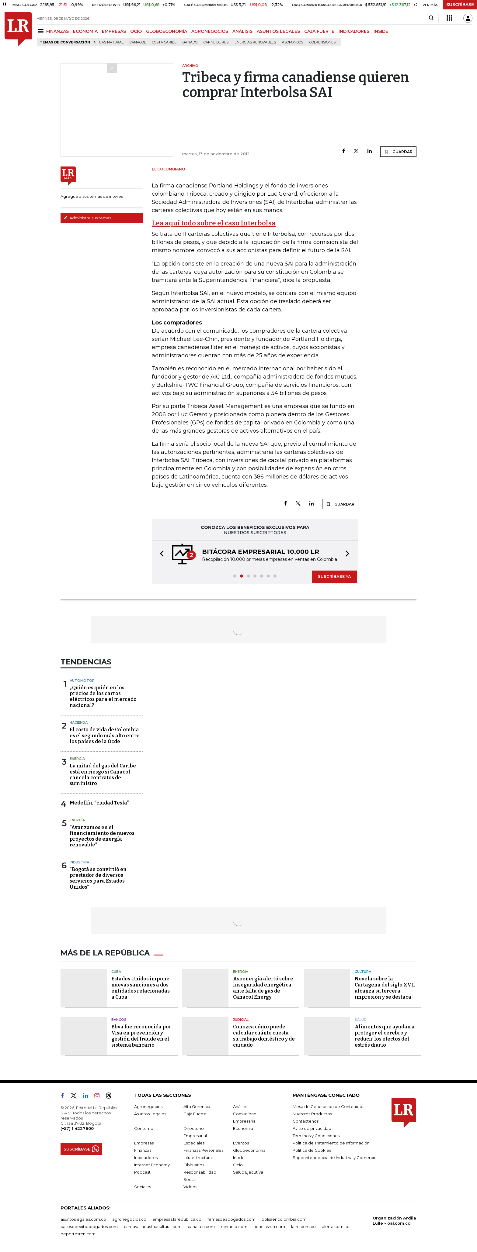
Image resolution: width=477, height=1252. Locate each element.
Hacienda (79, 722)
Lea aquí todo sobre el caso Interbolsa (214, 223)
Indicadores (146, 1157)
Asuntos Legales (150, 1113)
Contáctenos (306, 1121)
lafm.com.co (303, 1226)
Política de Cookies (312, 1150)
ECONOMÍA (85, 31)
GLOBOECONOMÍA (166, 31)
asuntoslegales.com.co (83, 1219)
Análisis (240, 1106)
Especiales (193, 1143)
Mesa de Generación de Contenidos (328, 1106)
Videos (190, 1186)
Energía (77, 758)
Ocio (238, 1164)
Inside (239, 1157)
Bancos (119, 1019)
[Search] (431, 18)
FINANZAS (57, 31)
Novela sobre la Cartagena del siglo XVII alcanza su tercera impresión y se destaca (385, 988)
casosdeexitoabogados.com (89, 1226)
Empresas (144, 1143)
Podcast (142, 1172)
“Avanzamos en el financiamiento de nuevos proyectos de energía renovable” (102, 836)
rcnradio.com (234, 1226)
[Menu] (41, 31)
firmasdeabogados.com (231, 1219)
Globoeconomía (249, 1150)
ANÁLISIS (242, 31)
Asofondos (292, 42)
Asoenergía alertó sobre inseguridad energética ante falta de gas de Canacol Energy (263, 988)
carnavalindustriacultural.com (153, 1226)
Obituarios (193, 1164)
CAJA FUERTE (319, 31)
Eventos (241, 1143)
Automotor (82, 680)
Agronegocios (148, 1106)
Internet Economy (152, 1164)
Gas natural (111, 42)
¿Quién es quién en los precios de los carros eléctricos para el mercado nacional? (103, 696)
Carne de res (216, 42)
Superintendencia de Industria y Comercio (335, 1157)
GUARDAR (398, 151)
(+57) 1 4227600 (77, 1128)
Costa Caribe (164, 42)
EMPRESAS (114, 31)
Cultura (363, 971)
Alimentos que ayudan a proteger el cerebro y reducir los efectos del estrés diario (385, 1036)
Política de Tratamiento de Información (331, 1143)
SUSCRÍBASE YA (334, 576)
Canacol (138, 42)
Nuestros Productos (312, 1113)
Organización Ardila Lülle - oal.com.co (394, 1221)
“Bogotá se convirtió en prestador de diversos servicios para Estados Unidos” (98, 878)
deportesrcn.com (78, 1233)
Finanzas (142, 1150)
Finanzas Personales (203, 1150)
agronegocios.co (129, 1219)
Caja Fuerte (195, 1113)
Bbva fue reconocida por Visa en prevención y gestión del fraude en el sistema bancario (141, 1036)
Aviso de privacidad (312, 1128)
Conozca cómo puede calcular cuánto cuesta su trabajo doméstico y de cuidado (264, 1036)
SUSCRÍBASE (460, 4)
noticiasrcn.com (269, 1226)
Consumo (143, 1128)
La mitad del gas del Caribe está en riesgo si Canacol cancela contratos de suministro (103, 774)
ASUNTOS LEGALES (278, 31)
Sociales (142, 1186)
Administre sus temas (87, 217)
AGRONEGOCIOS (209, 31)
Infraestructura (197, 1157)
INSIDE (381, 31)
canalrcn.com (201, 1226)
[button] (160, 554)
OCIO (136, 31)
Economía (243, 1128)
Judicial (241, 1019)
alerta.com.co (336, 1226)
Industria (79, 862)
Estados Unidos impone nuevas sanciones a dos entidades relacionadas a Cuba (140, 988)
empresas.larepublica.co (176, 1219)
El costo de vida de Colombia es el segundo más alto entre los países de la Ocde (105, 735)
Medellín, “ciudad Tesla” (99, 803)
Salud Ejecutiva (248, 1172)
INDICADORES (354, 31)
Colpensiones (322, 42)
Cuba (116, 971)
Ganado (190, 42)
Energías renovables (255, 42)
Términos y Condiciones (316, 1135)
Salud (361, 1019)
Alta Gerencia (196, 1106)
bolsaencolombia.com (284, 1219)
